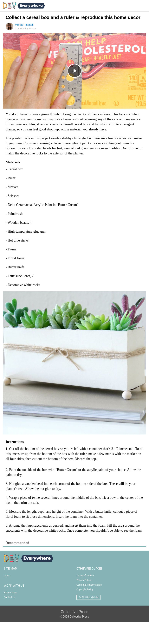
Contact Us (9, 597)
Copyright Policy (84, 589)
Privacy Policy (83, 580)
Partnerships (10, 592)
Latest (7, 575)
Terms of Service (85, 575)
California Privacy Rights (89, 584)
